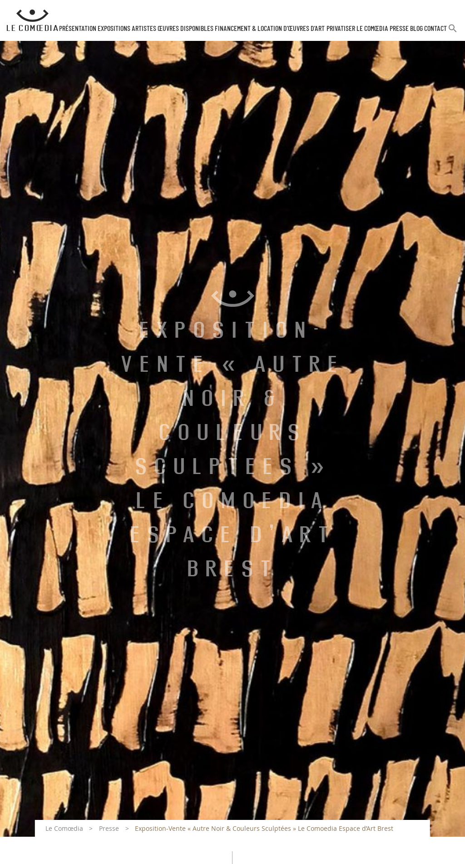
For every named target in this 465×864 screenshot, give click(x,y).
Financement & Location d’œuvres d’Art (270, 28)
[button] (452, 32)
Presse (399, 28)
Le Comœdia (64, 828)
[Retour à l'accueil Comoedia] (32, 20)
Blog (416, 28)
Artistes (144, 28)
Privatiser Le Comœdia (357, 28)
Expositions (114, 28)
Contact (435, 28)
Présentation (77, 28)
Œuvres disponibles (185, 28)
